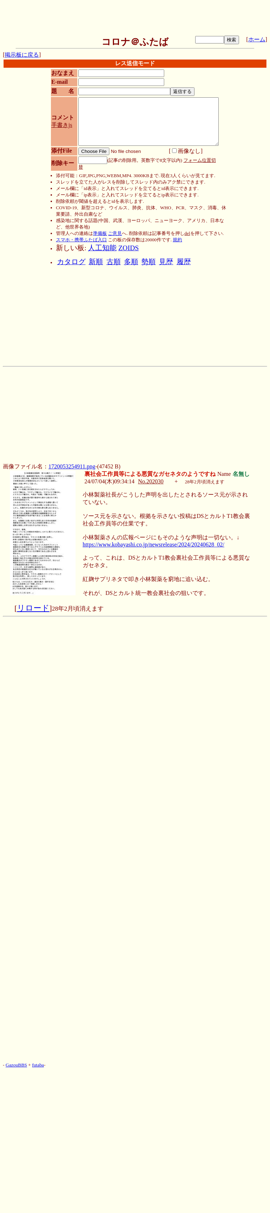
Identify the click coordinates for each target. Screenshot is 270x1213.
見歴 (166, 262)
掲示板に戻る (22, 55)
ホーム (256, 39)
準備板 (100, 233)
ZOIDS (128, 248)
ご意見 (115, 233)
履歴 (184, 262)
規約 (177, 239)
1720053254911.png (71, 466)
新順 (96, 262)
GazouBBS (16, 1065)
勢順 (148, 262)
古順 (114, 262)
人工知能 (102, 248)
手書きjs (61, 125)
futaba (38, 1065)
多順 (131, 262)
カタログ (71, 262)
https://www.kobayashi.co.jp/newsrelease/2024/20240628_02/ (153, 544)
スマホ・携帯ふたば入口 (81, 239)
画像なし (186, 151)
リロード (33, 608)
